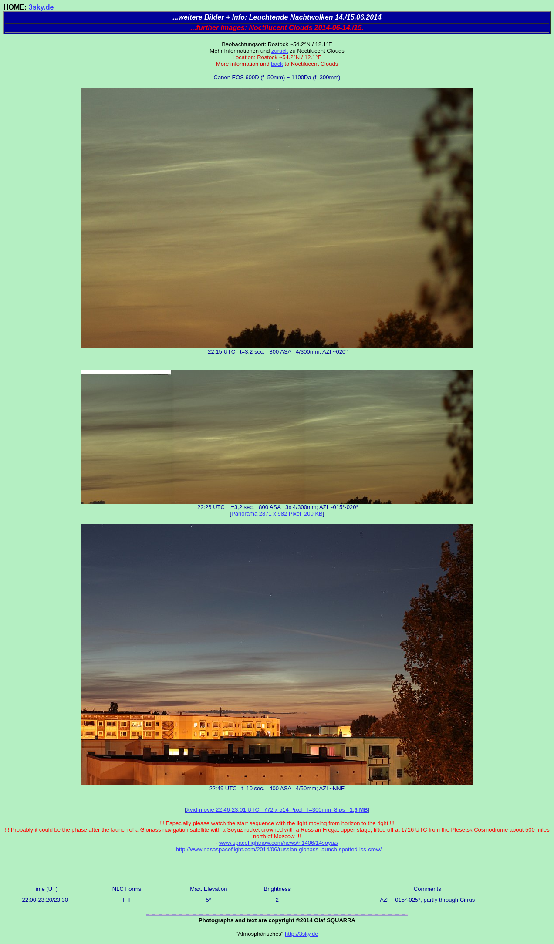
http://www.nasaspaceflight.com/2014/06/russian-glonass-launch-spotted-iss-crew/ (279, 849)
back (277, 64)
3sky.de (41, 7)
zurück (279, 50)
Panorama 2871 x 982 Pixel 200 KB (277, 513)
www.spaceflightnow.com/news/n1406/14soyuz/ (278, 842)
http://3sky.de (301, 934)
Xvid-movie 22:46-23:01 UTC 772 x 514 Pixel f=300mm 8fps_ (277, 809)
